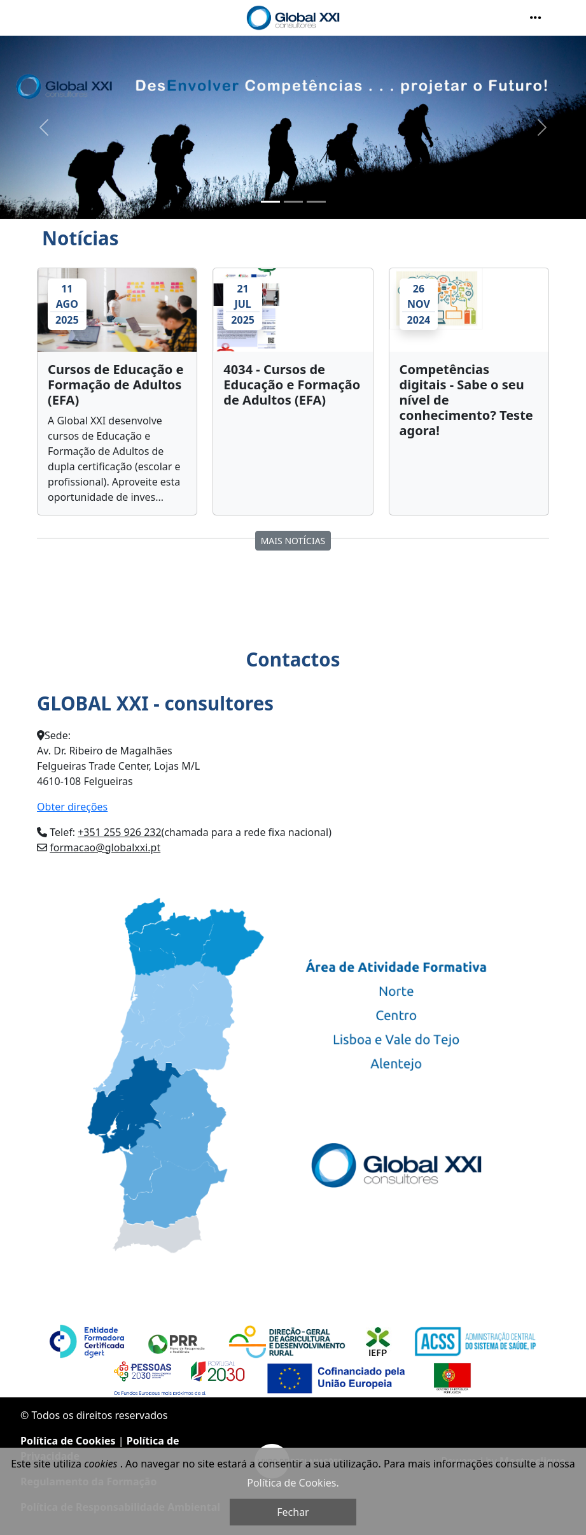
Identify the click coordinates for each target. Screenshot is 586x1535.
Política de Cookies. (292, 1483)
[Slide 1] (270, 201)
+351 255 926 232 (119, 832)
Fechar (293, 1512)
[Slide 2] (293, 201)
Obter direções (72, 807)
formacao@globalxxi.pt (105, 847)
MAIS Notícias (293, 541)
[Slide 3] (316, 201)
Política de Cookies (68, 1441)
